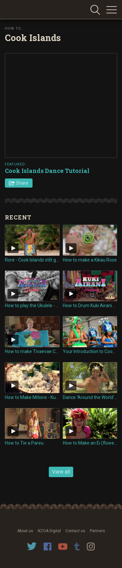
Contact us (75, 531)
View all (61, 472)
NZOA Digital (49, 531)
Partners (97, 531)
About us (25, 531)
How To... (15, 28)
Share (22, 183)
